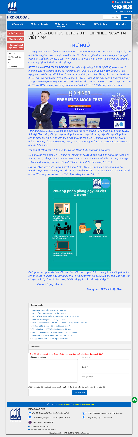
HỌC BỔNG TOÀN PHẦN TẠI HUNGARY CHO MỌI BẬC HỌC (56, 317)
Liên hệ (120, 24)
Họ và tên (86, 357)
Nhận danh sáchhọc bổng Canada (16, 46)
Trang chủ (18, 24)
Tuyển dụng (100, 24)
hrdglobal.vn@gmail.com (40, 426)
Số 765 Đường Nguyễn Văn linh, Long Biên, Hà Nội (51, 417)
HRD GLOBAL (69, 433)
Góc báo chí (12, 63)
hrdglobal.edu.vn (37, 429)
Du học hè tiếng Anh (61, 25)
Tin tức (80, 24)
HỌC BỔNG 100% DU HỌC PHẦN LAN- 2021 (50, 313)
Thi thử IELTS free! (16, 33)
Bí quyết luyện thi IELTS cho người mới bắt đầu (50, 339)
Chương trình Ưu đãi (14, 58)
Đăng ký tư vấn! (16, 39)
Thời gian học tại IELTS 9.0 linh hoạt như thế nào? (52, 329)
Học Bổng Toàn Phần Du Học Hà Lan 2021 (49, 310)
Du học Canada (39, 24)
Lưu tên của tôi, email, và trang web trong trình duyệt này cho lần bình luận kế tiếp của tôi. (67, 387)
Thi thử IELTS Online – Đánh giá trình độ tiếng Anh (52, 326)
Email (84, 367)
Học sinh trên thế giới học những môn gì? (48, 320)
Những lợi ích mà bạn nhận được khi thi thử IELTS (52, 335)
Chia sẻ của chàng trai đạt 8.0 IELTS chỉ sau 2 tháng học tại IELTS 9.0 (59, 323)
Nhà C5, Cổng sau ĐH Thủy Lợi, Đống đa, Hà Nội (50, 413)
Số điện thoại (87, 377)
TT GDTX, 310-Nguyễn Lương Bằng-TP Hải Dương (103, 413)
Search (126, 17)
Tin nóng (11, 53)
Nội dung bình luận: (38, 357)
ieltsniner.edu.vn (50, 429)
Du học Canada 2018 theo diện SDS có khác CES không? (55, 332)
